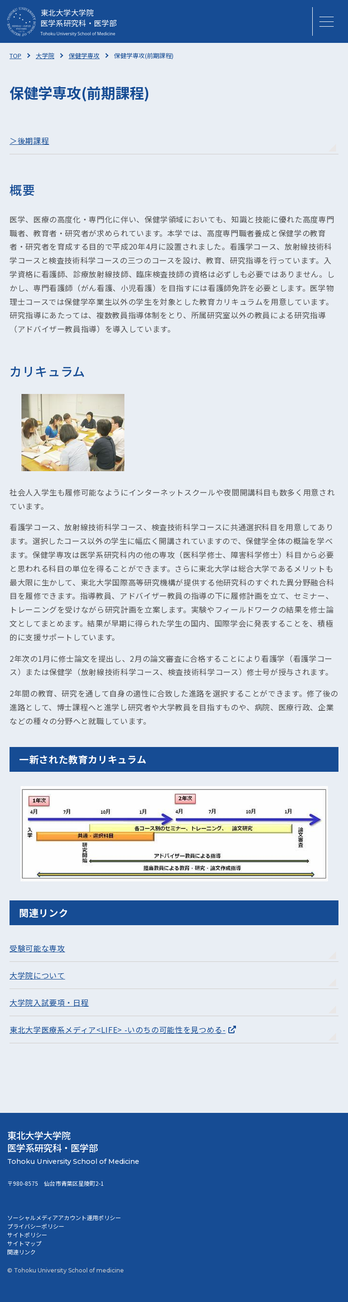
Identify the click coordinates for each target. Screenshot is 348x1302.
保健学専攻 (84, 55)
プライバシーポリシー (35, 1226)
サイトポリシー (27, 1235)
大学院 (45, 55)
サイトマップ (24, 1243)
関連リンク (21, 1252)
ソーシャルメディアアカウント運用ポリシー (64, 1217)
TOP (15, 55)
